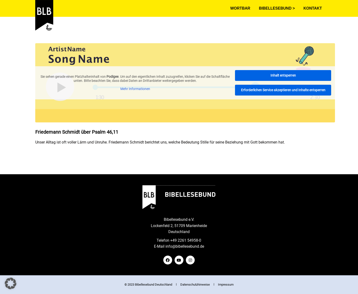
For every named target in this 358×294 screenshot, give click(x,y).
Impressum (226, 284)
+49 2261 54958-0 (185, 240)
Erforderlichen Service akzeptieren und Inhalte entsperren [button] (283, 90)
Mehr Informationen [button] (135, 89)
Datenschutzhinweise (195, 284)
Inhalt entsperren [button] (283, 75)
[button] (10, 283)
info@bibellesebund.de (184, 246)
